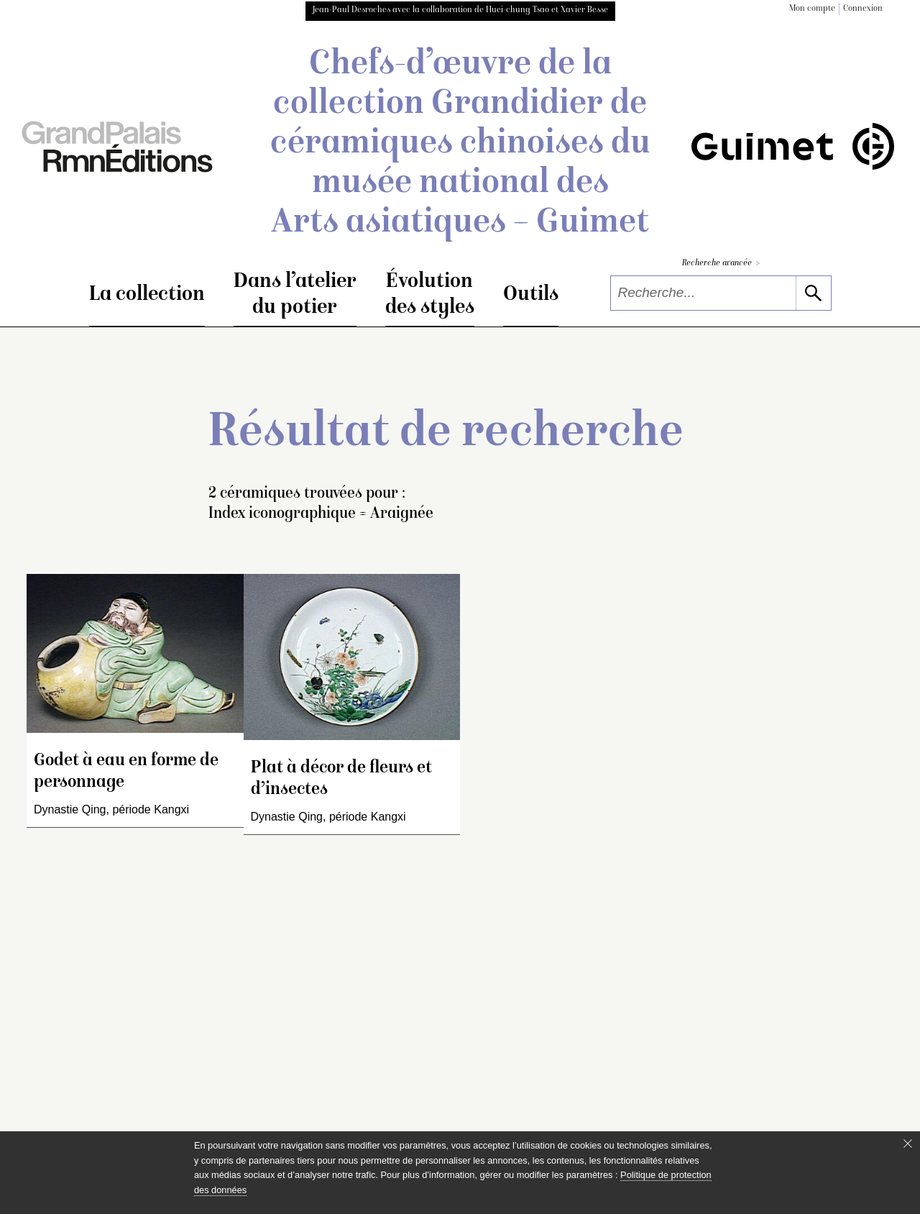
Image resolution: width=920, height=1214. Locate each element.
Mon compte (812, 9)
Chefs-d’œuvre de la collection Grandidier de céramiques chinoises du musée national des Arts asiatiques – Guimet (460, 144)
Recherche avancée (721, 263)
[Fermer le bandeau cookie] (907, 1143)
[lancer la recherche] (813, 293)
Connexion (863, 9)
